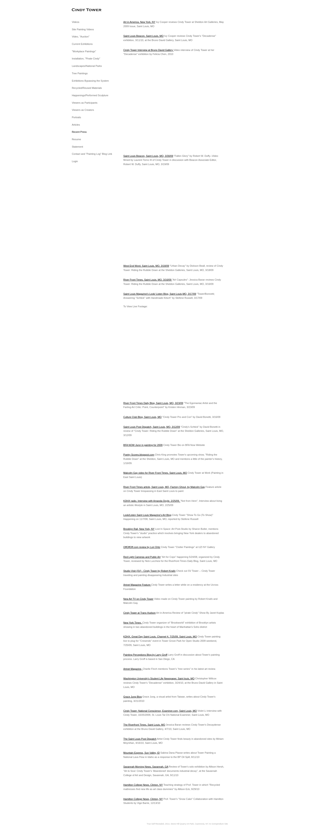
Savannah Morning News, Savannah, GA (145, 766)
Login (75, 161)
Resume (76, 139)
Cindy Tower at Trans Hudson (139, 612)
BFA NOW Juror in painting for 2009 (143, 445)
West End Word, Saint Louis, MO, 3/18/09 (146, 265)
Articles (76, 124)
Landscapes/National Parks (87, 66)
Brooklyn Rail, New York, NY (139, 529)
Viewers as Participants (84, 102)
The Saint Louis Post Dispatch (139, 738)
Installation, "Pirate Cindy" (86, 58)
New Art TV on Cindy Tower (138, 599)
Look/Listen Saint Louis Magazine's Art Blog (147, 515)
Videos (75, 22)
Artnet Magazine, (133, 669)
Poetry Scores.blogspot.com (138, 454)
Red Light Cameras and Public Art (142, 557)
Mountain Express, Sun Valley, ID (141, 752)
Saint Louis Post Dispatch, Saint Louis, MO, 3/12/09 (151, 426)
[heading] (83, 10)
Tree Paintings (80, 73)
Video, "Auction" (80, 36)
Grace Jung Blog (132, 696)
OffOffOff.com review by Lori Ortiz (141, 547)
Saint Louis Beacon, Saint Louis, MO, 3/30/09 (148, 156)
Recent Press (79, 132)
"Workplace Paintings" (84, 51)
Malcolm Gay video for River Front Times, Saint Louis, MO (155, 472)
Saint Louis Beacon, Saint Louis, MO (143, 36)
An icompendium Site (218, 824)
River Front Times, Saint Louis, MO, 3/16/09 (147, 279)
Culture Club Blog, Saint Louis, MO (142, 417)
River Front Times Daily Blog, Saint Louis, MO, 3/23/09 (153, 403)
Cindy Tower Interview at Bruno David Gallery (148, 50)
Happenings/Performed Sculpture (90, 95)
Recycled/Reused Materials (87, 88)
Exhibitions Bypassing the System (90, 80)
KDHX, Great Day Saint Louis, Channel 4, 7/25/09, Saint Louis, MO (160, 636)
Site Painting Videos (83, 29)
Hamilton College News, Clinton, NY (143, 784)
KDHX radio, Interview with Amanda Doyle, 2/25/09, (151, 501)
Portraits (76, 117)
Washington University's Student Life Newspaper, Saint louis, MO (158, 678)
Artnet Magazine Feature (137, 584)
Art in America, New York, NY (139, 22)
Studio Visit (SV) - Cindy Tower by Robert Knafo (149, 570)
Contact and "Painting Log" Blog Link (92, 154)
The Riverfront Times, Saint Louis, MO (144, 724)
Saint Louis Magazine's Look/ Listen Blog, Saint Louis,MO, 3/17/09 (159, 293)
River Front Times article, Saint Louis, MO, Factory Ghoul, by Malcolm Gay (164, 487)
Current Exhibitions (82, 44)
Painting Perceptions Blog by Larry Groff (145, 654)
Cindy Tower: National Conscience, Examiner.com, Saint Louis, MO (160, 710)
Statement (77, 146)
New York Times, (132, 622)
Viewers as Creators (83, 110)
